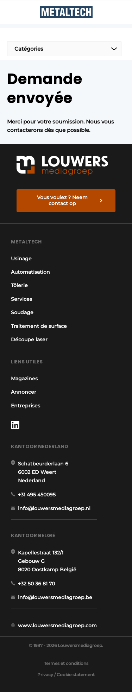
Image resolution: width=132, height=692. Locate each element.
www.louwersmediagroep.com (57, 625)
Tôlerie (19, 285)
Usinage (21, 258)
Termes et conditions (66, 663)
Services (21, 299)
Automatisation (30, 272)
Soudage (22, 312)
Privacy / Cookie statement (66, 674)
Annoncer (23, 392)
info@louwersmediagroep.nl (54, 508)
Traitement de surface (39, 326)
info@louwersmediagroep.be (55, 597)
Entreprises (25, 405)
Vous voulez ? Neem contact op (62, 200)
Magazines (24, 378)
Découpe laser (29, 339)
